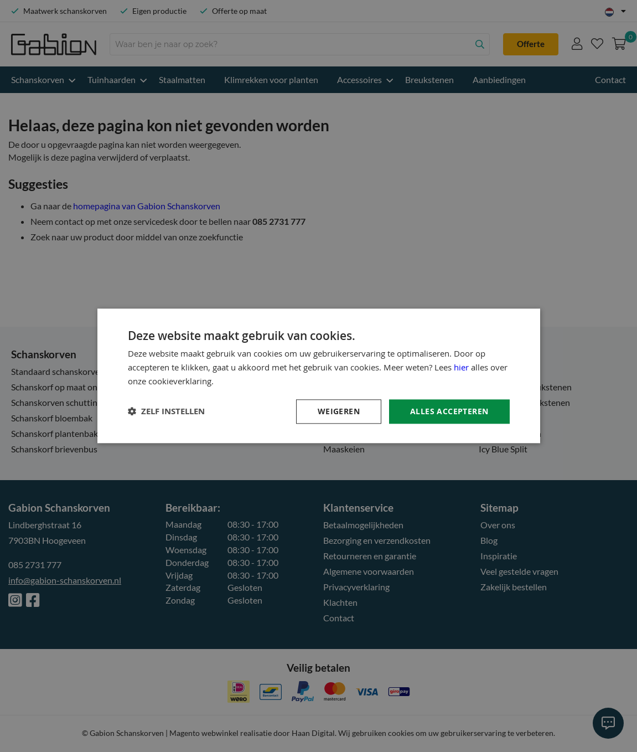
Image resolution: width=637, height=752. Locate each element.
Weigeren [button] (339, 411)
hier (461, 367)
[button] (166, 411)
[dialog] (318, 376)
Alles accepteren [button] (449, 411)
